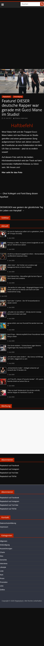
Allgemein (3, 541)
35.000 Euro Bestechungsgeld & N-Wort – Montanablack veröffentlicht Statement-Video (25, 255)
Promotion (4, 582)
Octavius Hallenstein (21, 118)
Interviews (3, 563)
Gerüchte (3, 560)
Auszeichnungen (6, 549)
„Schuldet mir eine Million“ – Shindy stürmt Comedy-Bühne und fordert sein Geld (24, 313)
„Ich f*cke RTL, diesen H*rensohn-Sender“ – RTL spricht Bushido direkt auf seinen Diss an (25, 380)
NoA (1, 575)
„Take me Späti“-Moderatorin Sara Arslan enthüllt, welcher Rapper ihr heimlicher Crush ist (23, 391)
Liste (2, 571)
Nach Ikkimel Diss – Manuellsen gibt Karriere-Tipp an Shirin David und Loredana (24, 277)
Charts (2, 552)
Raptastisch (6, 97)
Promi (2, 578)
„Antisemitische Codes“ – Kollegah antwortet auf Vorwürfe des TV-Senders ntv (23, 369)
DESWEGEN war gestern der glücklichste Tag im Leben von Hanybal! (21, 209)
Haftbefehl (22, 125)
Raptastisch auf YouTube (9, 473)
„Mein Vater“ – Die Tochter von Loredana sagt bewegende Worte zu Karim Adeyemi (22, 266)
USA (1, 586)
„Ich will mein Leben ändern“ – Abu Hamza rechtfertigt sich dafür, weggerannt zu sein (25, 358)
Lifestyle (3, 567)
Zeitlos (2, 590)
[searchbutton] (42, 4)
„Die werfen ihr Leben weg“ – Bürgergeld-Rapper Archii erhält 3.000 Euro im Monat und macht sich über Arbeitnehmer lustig (25, 289)
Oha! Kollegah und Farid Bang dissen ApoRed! (19, 195)
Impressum (4, 527)
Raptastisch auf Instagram (9, 469)
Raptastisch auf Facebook (9, 465)
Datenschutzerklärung (8, 523)
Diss (1, 556)
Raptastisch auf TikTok (8, 476)
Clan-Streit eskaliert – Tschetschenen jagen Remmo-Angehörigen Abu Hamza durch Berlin (24, 347)
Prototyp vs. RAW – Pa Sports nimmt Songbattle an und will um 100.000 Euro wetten (25, 244)
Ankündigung (18, 97)
